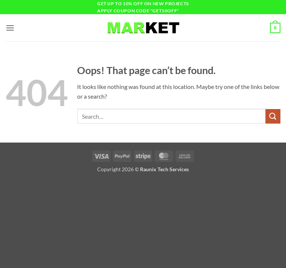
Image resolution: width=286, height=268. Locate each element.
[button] (10, 28)
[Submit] (273, 116)
